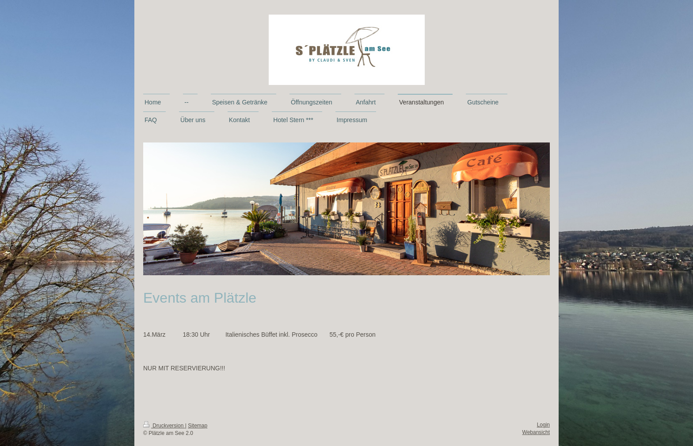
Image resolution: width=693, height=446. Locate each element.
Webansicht (536, 432)
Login (543, 425)
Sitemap (197, 426)
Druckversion (164, 426)
